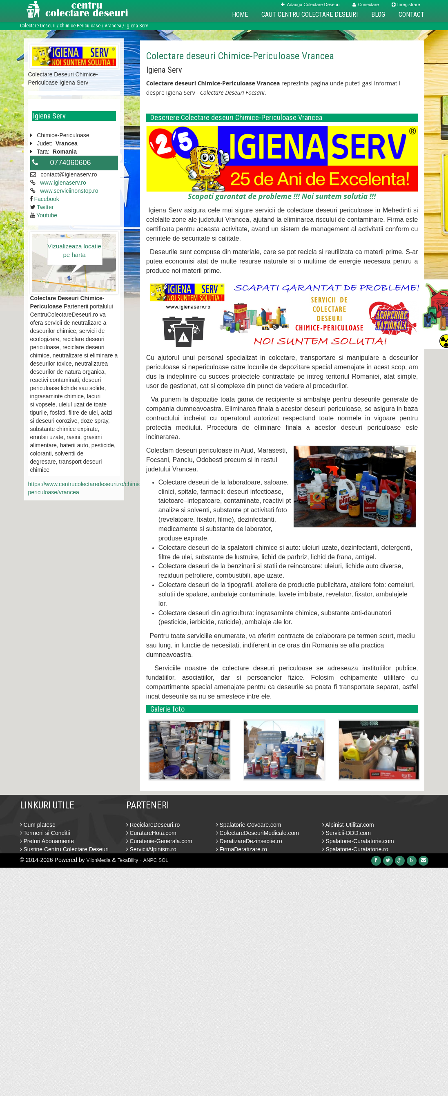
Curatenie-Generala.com (159, 841)
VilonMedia (98, 860)
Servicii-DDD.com (346, 833)
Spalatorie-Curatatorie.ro (355, 849)
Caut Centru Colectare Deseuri (309, 14)
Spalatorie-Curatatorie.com (358, 841)
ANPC (150, 860)
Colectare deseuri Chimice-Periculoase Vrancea (240, 56)
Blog (378, 14)
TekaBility (128, 860)
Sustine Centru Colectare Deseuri (64, 849)
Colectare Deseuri (38, 26)
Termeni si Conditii (45, 833)
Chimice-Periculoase (80, 26)
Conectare (365, 4)
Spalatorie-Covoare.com (248, 824)
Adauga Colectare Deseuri (310, 4)
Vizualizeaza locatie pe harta (74, 250)
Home (240, 14)
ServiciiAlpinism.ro (151, 849)
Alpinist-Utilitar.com (348, 824)
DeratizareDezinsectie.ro (249, 841)
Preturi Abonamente (47, 841)
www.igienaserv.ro (63, 182)
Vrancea (113, 26)
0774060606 (70, 162)
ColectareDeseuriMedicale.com (257, 833)
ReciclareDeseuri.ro (153, 824)
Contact (411, 14)
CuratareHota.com (151, 833)
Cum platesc (38, 824)
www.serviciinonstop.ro (69, 191)
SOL (163, 860)
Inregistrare (406, 4)
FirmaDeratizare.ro (241, 849)
